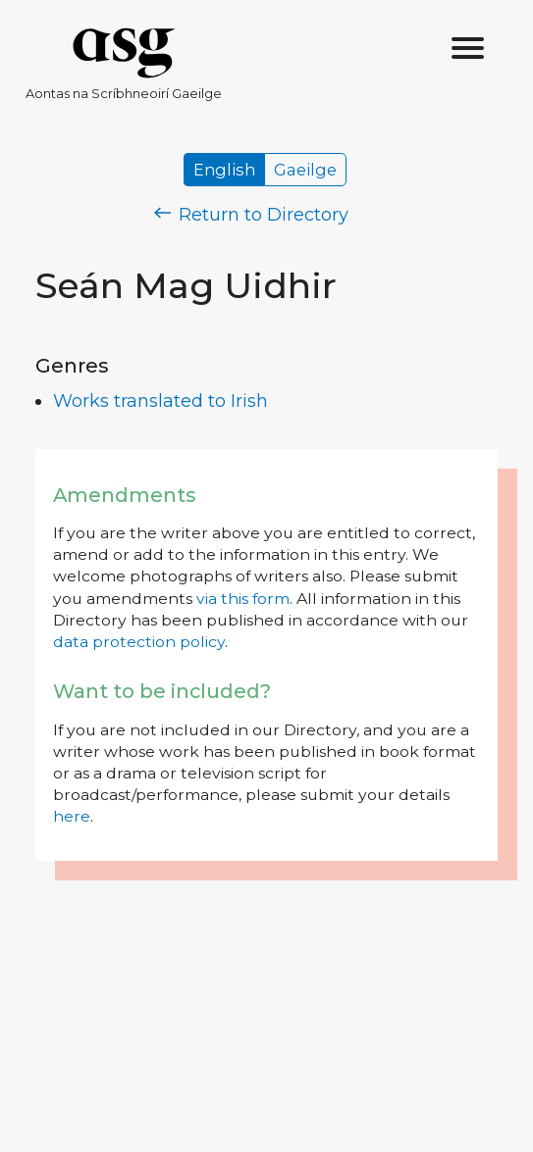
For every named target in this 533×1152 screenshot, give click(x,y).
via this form (243, 598)
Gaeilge (305, 169)
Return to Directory (251, 214)
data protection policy (139, 641)
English (224, 169)
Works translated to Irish (160, 401)
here (71, 816)
